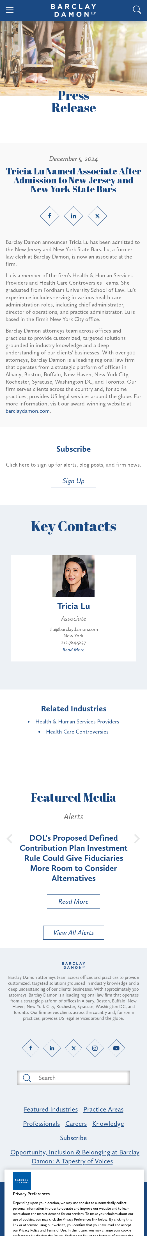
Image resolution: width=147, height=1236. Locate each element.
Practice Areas (103, 1109)
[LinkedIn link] (73, 216)
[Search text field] (80, 1077)
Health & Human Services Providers (77, 721)
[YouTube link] (116, 1048)
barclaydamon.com (28, 410)
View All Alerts (73, 932)
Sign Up (73, 480)
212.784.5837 (73, 642)
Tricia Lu (73, 605)
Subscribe (73, 1138)
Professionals (41, 1123)
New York (73, 636)
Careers (76, 1123)
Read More (73, 650)
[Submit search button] (26, 1077)
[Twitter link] (97, 216)
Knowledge (108, 1123)
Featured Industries (51, 1109)
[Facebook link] (50, 216)
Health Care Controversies (77, 731)
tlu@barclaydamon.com (73, 629)
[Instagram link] (95, 1048)
